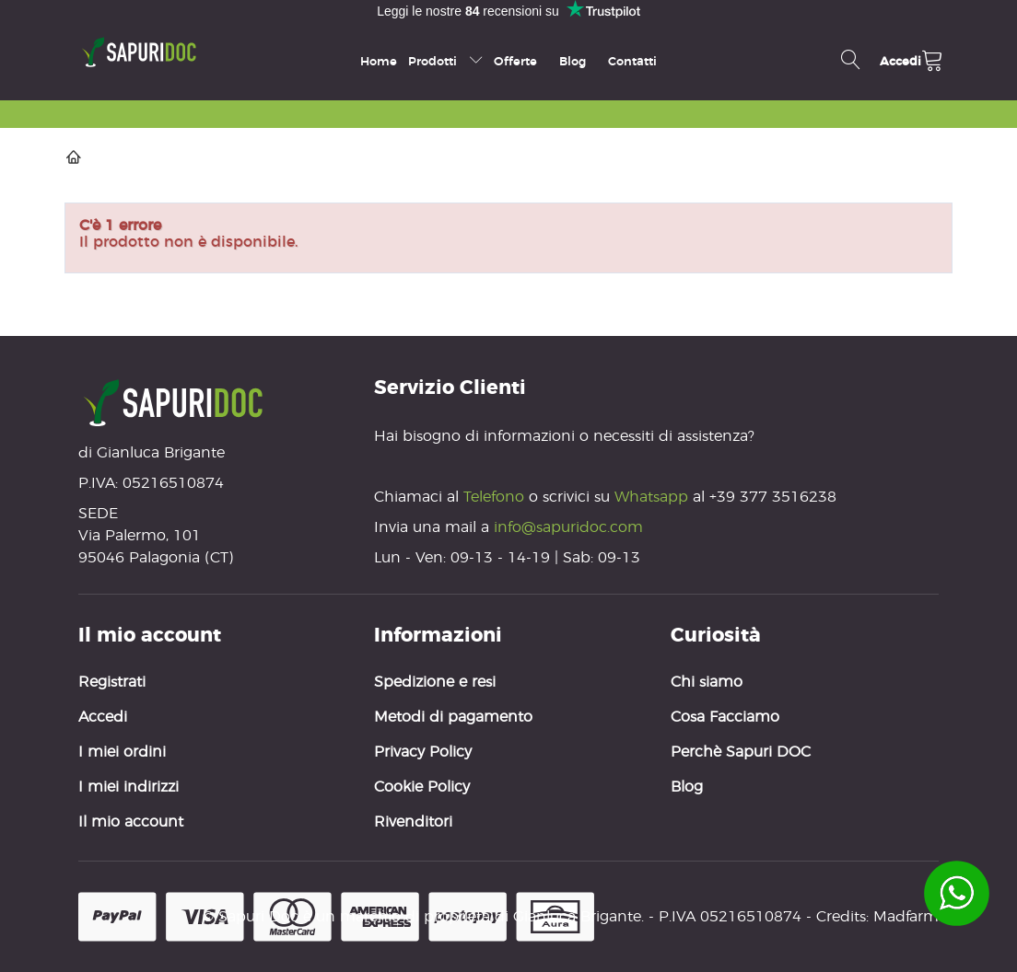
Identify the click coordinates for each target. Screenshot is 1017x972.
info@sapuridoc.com (568, 527)
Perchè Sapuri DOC (741, 751)
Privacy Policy (423, 751)
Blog (572, 60)
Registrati (112, 681)
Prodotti (445, 60)
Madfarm (906, 916)
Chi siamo (706, 681)
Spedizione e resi (435, 681)
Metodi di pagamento (453, 716)
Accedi (102, 716)
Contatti (632, 60)
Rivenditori (413, 821)
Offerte (515, 60)
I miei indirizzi (128, 786)
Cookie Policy (422, 786)
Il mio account (130, 821)
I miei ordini (122, 751)
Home (378, 60)
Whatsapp (651, 496)
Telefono (496, 496)
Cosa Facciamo (725, 716)
